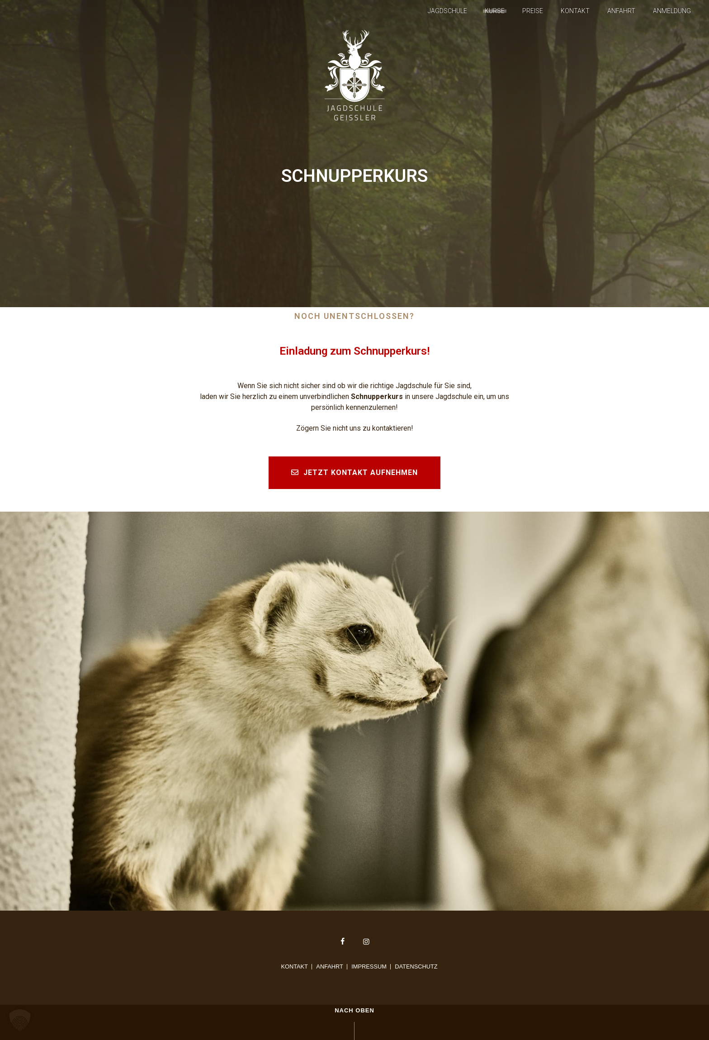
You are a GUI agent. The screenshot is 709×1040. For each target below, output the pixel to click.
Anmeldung (672, 10)
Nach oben (354, 1010)
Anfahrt (621, 10)
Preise (532, 10)
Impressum (369, 966)
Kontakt (575, 10)
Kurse (495, 10)
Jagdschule (447, 10)
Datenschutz (416, 966)
